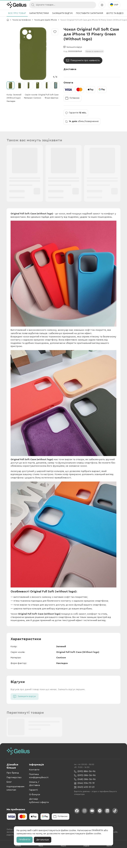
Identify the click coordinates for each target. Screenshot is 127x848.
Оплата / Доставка (34, 784)
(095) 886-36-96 (84, 771)
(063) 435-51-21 (84, 787)
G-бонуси (34, 794)
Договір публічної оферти (39, 800)
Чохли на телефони (21, 20)
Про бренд (13, 773)
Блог (9, 782)
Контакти (34, 770)
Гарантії (33, 790)
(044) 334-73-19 (84, 783)
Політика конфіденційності (38, 776)
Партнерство (14, 777)
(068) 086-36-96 (85, 779)
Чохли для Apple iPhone (45, 20)
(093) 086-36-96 (85, 775)
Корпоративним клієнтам (15, 788)
